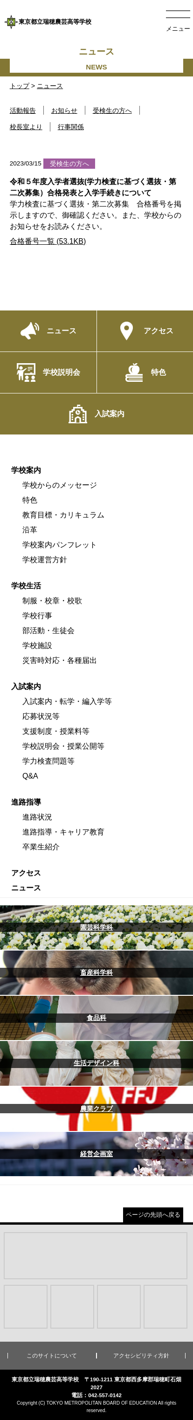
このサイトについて (52, 1355)
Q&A (30, 776)
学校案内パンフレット (59, 545)
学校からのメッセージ (59, 485)
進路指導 (26, 802)
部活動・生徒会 (48, 630)
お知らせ (64, 110)
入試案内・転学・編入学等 (67, 701)
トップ (19, 86)
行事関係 (71, 127)
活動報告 (23, 110)
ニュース (50, 86)
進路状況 (37, 817)
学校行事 (37, 616)
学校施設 (37, 645)
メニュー (178, 28)
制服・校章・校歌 (52, 601)
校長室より (26, 127)
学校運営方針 (44, 560)
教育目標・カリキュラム (63, 515)
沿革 (29, 530)
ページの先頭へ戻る (153, 1214)
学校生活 (26, 586)
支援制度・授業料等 (56, 731)
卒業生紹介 (41, 847)
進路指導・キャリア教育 (63, 832)
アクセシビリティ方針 (141, 1355)
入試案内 (26, 686)
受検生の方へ (112, 110)
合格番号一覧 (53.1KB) (48, 241)
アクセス (26, 873)
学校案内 (26, 470)
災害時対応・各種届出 (59, 660)
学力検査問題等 (48, 761)
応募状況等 (41, 716)
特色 (29, 500)
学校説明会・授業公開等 (63, 746)
